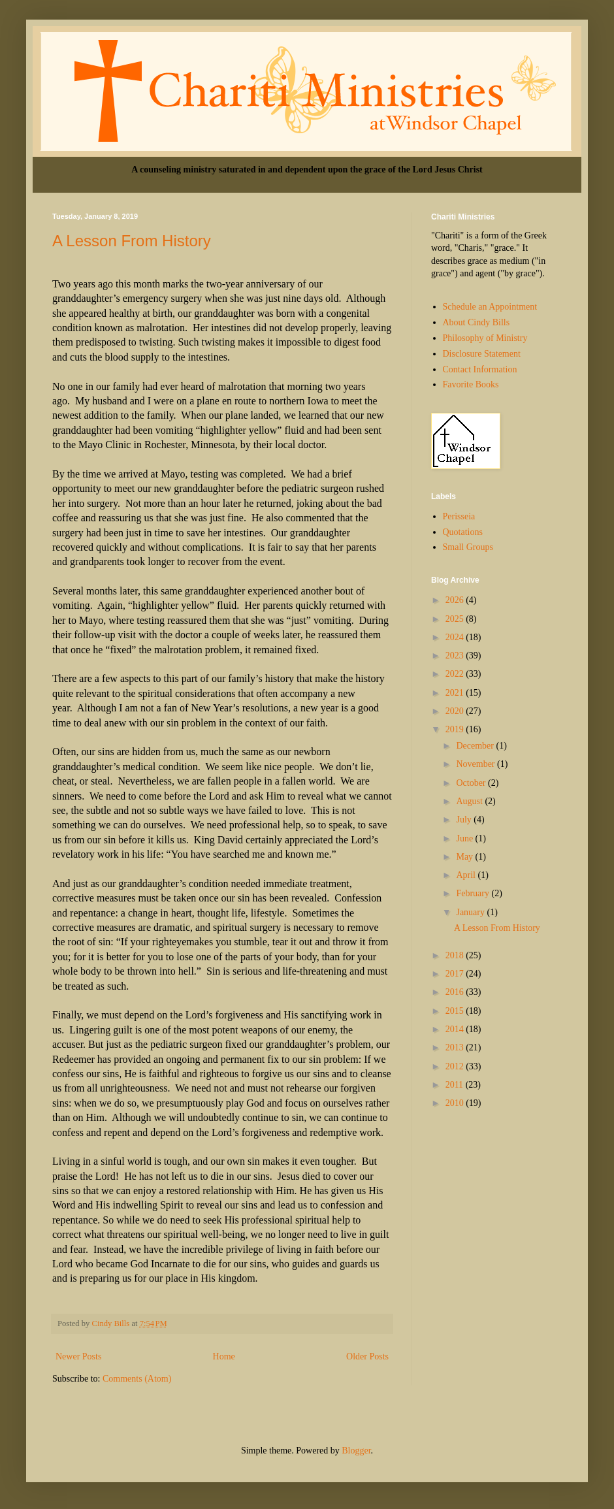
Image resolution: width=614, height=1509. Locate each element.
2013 (455, 1047)
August (470, 801)
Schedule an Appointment (490, 307)
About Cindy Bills (476, 322)
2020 (455, 711)
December (476, 746)
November (476, 764)
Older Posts (367, 1356)
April (466, 875)
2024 (455, 637)
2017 (455, 974)
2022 (455, 674)
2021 (455, 693)
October (472, 783)
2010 (455, 1103)
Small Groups (468, 547)
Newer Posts (78, 1356)
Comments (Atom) (137, 1379)
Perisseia (459, 516)
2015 (455, 1011)
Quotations (463, 532)
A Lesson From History (131, 241)
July (465, 819)
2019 (455, 729)
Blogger (356, 1450)
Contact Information (480, 369)
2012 (455, 1066)
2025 (455, 619)
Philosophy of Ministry (485, 338)
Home (224, 1356)
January (471, 912)
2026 (455, 600)
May (465, 857)
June (465, 838)
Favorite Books (471, 384)
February (473, 893)
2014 (455, 1029)
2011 (455, 1085)
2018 (455, 955)
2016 (455, 992)
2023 (455, 655)
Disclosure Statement (482, 354)
